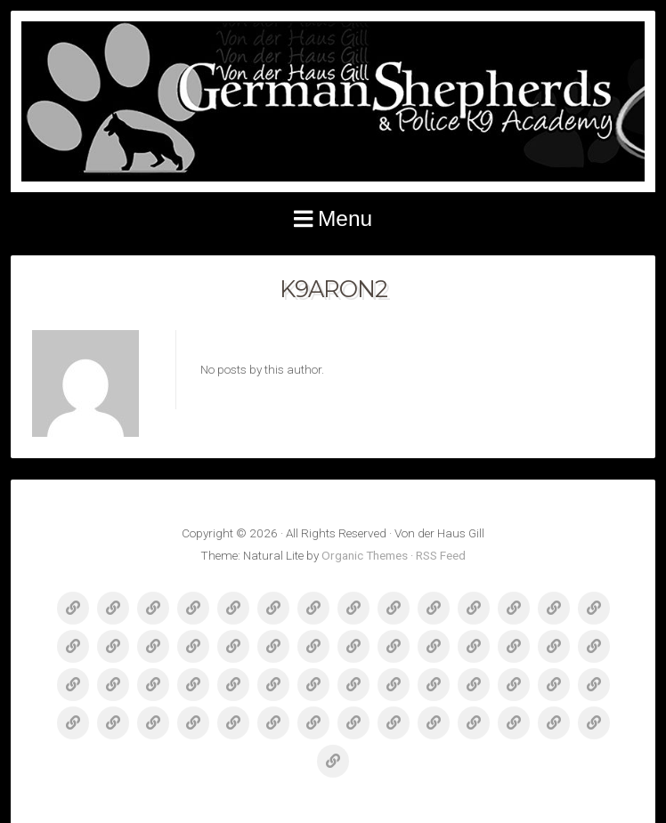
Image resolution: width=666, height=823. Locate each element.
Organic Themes (364, 555)
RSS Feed (441, 555)
